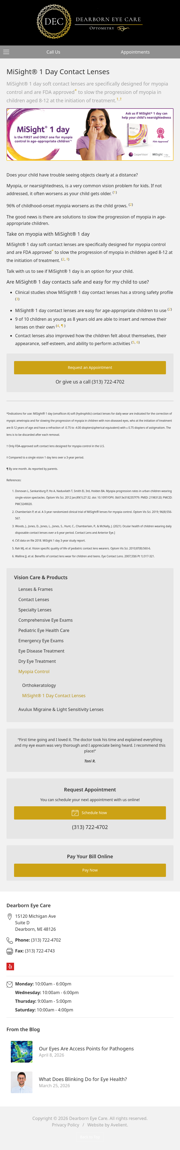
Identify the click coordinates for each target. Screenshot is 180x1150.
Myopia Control (33, 671)
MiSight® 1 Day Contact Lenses (54, 696)
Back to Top (90, 1136)
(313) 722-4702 (108, 381)
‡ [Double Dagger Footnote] (67, 259)
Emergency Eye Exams (41, 641)
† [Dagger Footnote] (121, 98)
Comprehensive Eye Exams (45, 620)
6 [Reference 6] (137, 342)
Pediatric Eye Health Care (43, 630)
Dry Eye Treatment (37, 661)
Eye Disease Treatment (41, 651)
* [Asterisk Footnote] (76, 90)
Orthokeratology (39, 685)
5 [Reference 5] (133, 342)
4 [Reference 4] (58, 325)
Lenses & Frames (35, 589)
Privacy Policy (65, 1125)
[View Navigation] (8, 51)
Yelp (10, 966)
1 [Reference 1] (117, 98)
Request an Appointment (90, 367)
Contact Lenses (33, 599)
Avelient (119, 1125)
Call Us (53, 52)
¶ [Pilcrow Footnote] (62, 325)
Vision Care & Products (41, 577)
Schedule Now (89, 812)
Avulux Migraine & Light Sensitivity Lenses (61, 709)
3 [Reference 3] (17, 298)
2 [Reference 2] (131, 204)
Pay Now (90, 870)
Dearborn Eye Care (88, 1118)
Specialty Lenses (34, 610)
